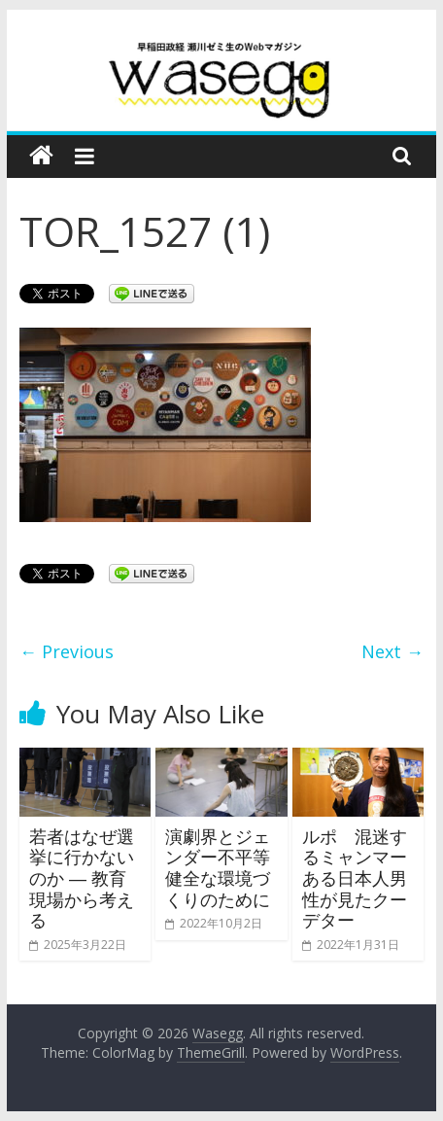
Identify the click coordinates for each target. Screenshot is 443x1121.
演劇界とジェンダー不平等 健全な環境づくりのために (226, 867)
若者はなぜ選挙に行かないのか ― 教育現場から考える (81, 877)
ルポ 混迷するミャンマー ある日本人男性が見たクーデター (354, 877)
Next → (392, 651)
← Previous (66, 651)
